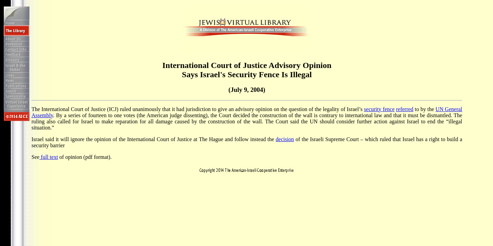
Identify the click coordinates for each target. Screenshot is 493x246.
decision (285, 139)
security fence (379, 109)
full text (48, 157)
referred (405, 109)
